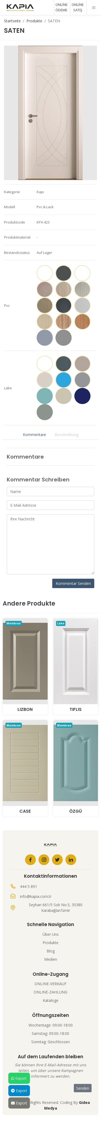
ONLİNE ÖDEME (61, 7)
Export (19, 1078)
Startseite (12, 20)
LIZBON (25, 709)
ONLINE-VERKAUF (50, 983)
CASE (25, 811)
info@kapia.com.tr (35, 896)
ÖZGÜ (75, 811)
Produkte (34, 20)
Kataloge (50, 1000)
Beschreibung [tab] (66, 434)
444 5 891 (28, 886)
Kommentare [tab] (34, 434)
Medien (50, 959)
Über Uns (51, 934)
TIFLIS (75, 709)
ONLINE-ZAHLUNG (50, 992)
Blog (51, 950)
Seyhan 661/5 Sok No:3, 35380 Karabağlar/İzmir (55, 907)
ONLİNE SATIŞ (78, 7)
